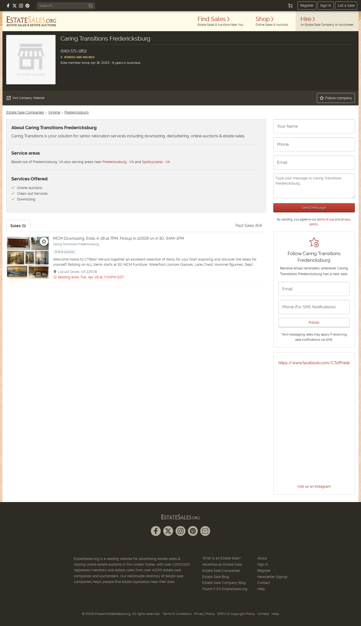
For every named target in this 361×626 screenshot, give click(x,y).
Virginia (54, 112)
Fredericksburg (76, 112)
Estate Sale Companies (25, 112)
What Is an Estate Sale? (221, 558)
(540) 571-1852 (73, 51)
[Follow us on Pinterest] (27, 6)
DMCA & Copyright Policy (236, 614)
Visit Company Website (25, 98)
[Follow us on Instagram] (21, 6)
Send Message (314, 208)
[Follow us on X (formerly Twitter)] (15, 6)
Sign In (325, 5)
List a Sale (346, 5)
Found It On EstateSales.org (224, 589)
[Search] (90, 5)
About (262, 558)
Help (261, 589)
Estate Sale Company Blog (224, 583)
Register (307, 5)
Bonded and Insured (77, 57)
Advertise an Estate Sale (222, 564)
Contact (263, 583)
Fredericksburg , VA (118, 162)
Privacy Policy (204, 614)
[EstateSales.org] (31, 21)
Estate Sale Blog (215, 577)
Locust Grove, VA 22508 (77, 272)
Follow (314, 322)
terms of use (325, 219)
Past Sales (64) (249, 225)
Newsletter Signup (272, 577)
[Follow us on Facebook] (8, 6)
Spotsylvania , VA (156, 162)
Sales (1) (18, 225)
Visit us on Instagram (314, 486)
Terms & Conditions (177, 614)
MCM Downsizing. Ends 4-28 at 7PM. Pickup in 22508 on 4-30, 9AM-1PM (118, 238)
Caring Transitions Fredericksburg (76, 244)
